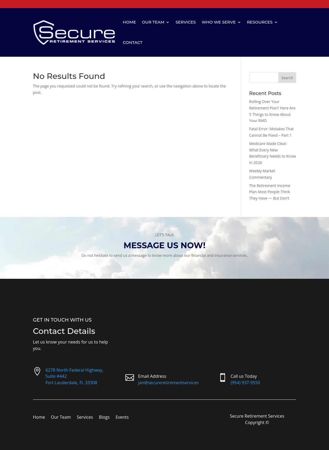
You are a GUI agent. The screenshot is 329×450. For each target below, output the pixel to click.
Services (185, 22)
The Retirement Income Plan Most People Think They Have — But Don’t (269, 192)
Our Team (153, 22)
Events (122, 417)
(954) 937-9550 (245, 383)
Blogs (104, 417)
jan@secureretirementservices (168, 383)
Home (129, 22)
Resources (260, 22)
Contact (133, 42)
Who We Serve (219, 22)
